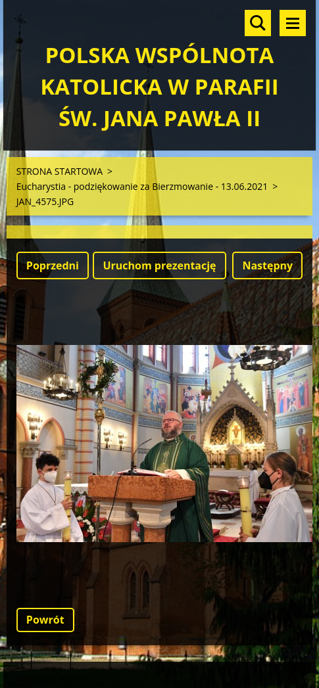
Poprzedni (52, 265)
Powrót (45, 619)
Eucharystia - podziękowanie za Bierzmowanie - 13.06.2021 (142, 186)
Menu (293, 23)
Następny (267, 265)
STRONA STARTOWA (59, 171)
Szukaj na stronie (258, 23)
